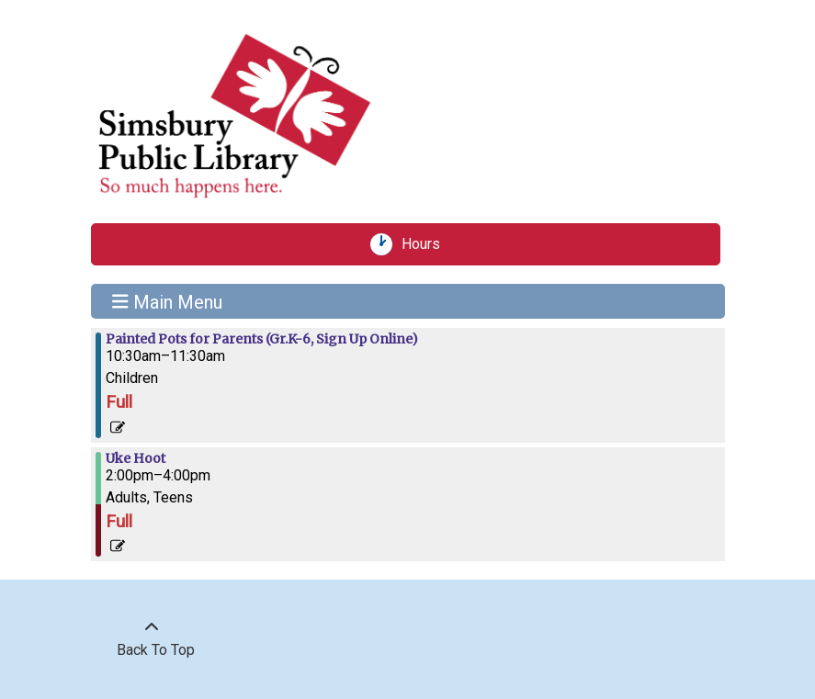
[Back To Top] (151, 639)
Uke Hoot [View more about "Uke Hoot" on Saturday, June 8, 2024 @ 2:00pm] (135, 458)
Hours (427, 244)
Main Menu (167, 301)
